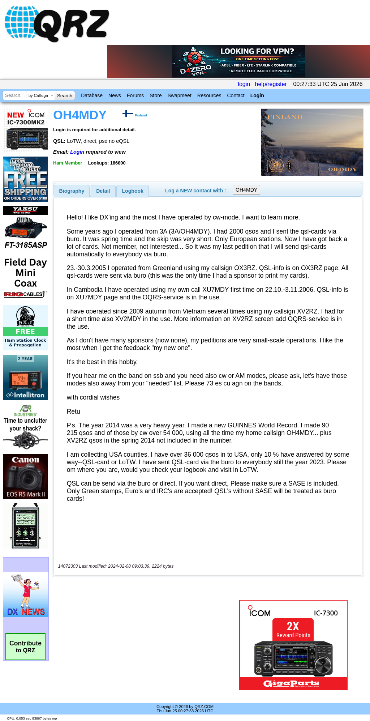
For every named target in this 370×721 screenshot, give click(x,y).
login (244, 84)
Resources (209, 95)
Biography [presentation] (72, 191)
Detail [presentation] (103, 191)
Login (257, 95)
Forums (135, 95)
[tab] (72, 191)
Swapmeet (180, 95)
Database (92, 95)
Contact (235, 95)
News (114, 95)
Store (156, 95)
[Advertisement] (142, 645)
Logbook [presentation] (132, 191)
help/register (271, 84)
